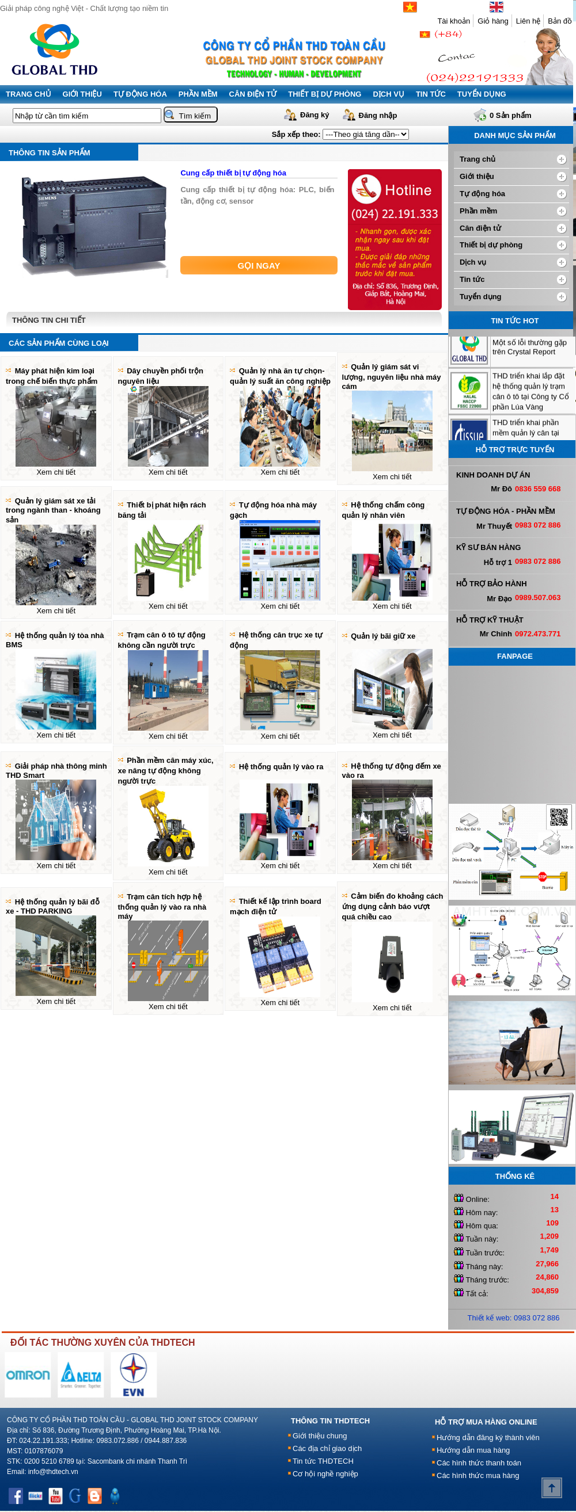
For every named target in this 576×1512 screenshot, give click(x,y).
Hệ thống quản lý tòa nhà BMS (55, 640)
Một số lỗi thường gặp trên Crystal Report (529, 359)
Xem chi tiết (55, 472)
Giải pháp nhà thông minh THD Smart (56, 771)
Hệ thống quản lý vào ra (281, 766)
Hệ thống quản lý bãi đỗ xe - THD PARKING (53, 906)
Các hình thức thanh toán (479, 1462)
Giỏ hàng (493, 21)
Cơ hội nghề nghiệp (325, 1473)
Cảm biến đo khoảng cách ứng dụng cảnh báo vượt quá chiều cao (393, 906)
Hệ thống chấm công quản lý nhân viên (383, 510)
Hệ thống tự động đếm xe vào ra (391, 771)
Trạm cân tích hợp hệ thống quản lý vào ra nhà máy (162, 906)
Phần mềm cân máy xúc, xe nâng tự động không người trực (166, 770)
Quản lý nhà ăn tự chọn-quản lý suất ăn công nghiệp (280, 375)
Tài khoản (453, 21)
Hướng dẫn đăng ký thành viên (488, 1437)
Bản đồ (560, 21)
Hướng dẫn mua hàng (473, 1450)
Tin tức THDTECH (323, 1461)
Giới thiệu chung (320, 1435)
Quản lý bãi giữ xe (383, 636)
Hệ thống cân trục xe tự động (276, 640)
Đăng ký (314, 114)
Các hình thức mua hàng (478, 1475)
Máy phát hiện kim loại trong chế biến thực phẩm (51, 375)
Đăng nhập (378, 115)
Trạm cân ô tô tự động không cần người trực (162, 640)
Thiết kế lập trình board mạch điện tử (275, 906)
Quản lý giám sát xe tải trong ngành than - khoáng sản (53, 510)
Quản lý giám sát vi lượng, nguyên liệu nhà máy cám (391, 376)
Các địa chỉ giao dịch (327, 1448)
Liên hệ (528, 21)
